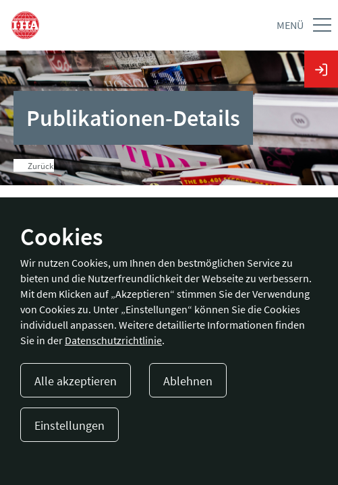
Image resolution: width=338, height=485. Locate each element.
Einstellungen (69, 425)
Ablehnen (188, 381)
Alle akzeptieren (75, 381)
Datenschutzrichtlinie (113, 340)
